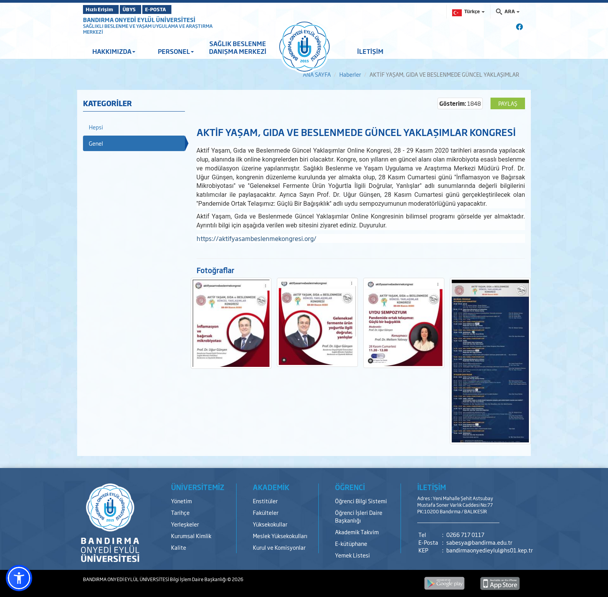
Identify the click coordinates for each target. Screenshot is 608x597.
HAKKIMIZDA (113, 51)
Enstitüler (265, 501)
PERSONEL (176, 51)
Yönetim (181, 501)
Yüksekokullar (270, 524)
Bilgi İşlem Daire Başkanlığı (198, 579)
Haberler (350, 74)
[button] (19, 578)
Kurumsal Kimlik (191, 536)
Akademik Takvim (357, 532)
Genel (96, 143)
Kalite (178, 547)
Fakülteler (265, 512)
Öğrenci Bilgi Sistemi (361, 501)
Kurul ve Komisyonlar (279, 547)
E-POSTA (176, 9)
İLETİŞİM (370, 51)
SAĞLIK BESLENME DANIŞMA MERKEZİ (237, 47)
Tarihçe (180, 512)
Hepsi (96, 127)
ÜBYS (140, 9)
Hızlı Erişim (102, 9)
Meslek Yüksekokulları (280, 536)
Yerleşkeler (185, 524)
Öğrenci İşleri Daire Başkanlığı (358, 516)
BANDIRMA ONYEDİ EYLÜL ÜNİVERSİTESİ (139, 19)
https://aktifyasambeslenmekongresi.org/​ (256, 238)
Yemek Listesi (352, 555)
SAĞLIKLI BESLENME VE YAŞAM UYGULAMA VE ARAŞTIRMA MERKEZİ (147, 29)
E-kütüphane (351, 543)
